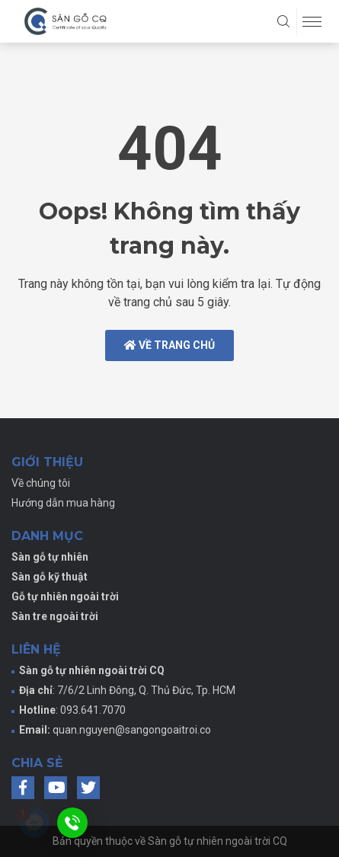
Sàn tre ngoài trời (54, 616)
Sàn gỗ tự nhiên (49, 557)
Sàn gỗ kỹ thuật (49, 577)
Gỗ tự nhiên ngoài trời (65, 596)
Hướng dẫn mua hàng (63, 503)
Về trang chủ (169, 345)
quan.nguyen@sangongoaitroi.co (132, 730)
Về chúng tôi (40, 483)
